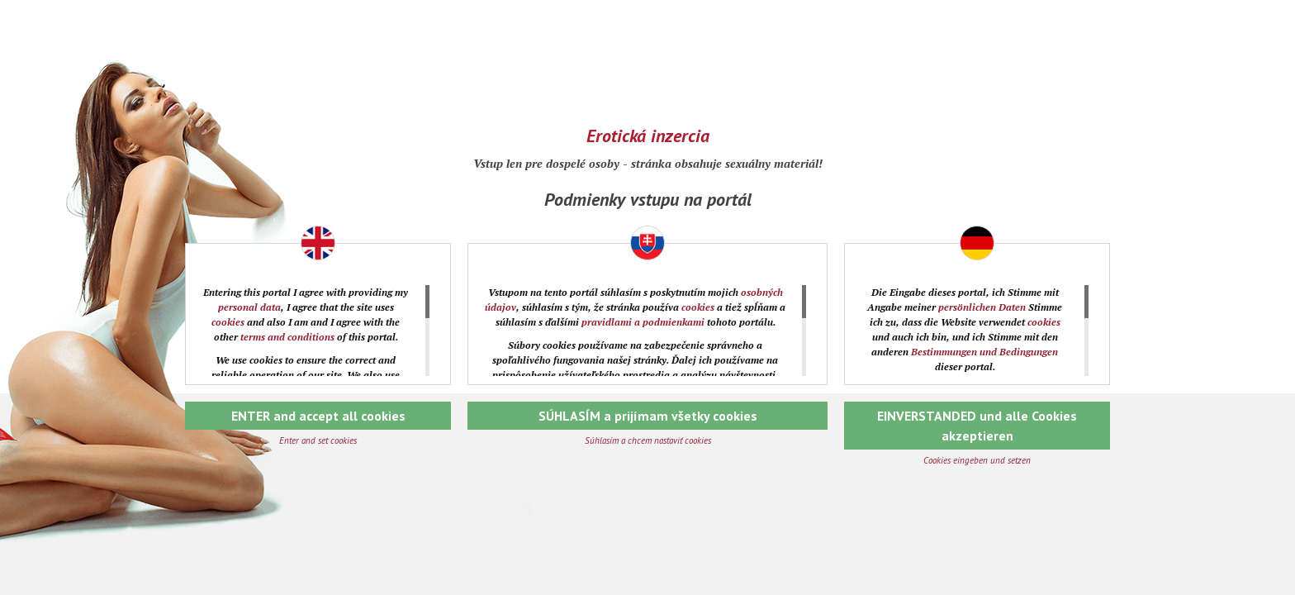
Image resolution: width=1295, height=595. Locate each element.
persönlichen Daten (982, 307)
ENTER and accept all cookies (318, 415)
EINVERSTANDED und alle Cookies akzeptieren (977, 425)
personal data (249, 307)
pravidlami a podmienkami (642, 322)
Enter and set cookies (318, 440)
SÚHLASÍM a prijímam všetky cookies (647, 415)
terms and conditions (287, 337)
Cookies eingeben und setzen (977, 460)
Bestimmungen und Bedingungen (984, 351)
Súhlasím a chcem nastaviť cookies (648, 440)
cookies (227, 322)
